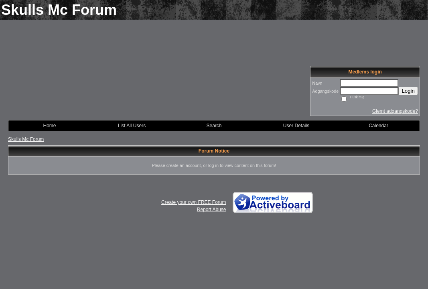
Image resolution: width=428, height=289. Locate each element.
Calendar (378, 125)
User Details (296, 125)
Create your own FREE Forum (193, 202)
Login (408, 91)
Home (49, 125)
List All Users (132, 125)
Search (213, 125)
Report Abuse (211, 209)
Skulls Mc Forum (26, 139)
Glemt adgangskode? (395, 111)
